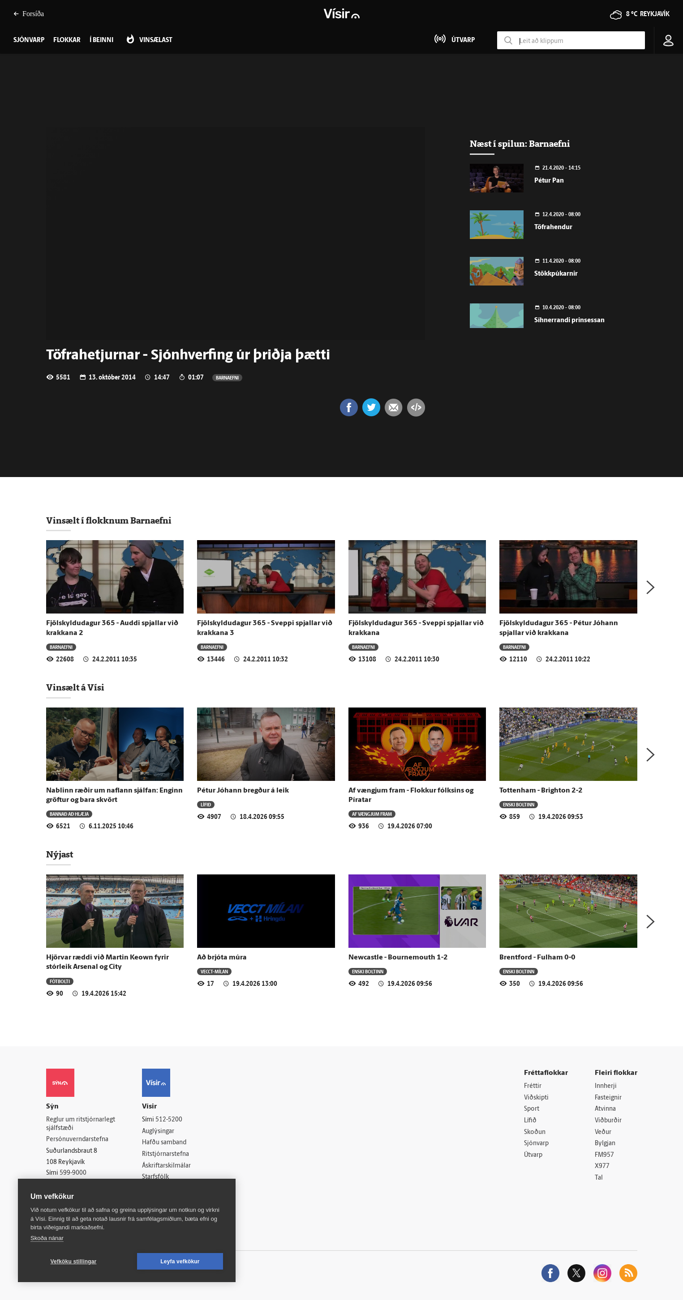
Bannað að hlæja (69, 814)
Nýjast (59, 854)
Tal (599, 1178)
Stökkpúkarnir (556, 274)
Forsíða (28, 13)
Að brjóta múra (222, 957)
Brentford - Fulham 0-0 (537, 957)
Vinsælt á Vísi (75, 687)
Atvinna (605, 1109)
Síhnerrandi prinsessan (569, 320)
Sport (531, 1109)
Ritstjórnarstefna (165, 1154)
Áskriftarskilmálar (166, 1166)
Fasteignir (608, 1098)
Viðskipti (536, 1098)
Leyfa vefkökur (180, 1261)
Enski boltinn (518, 804)
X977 (602, 1166)
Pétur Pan (549, 181)
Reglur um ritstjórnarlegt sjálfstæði (80, 1124)
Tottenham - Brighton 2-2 (541, 790)
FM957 (604, 1155)
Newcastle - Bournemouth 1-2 (398, 957)
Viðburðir (608, 1120)
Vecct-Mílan (214, 971)
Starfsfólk (155, 1177)
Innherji (606, 1086)
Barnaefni (227, 377)
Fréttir (532, 1086)
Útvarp (533, 1155)
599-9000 (73, 1173)
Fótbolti (60, 981)
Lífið (206, 804)
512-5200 (168, 1120)
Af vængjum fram (372, 814)
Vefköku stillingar (74, 1261)
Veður (603, 1132)
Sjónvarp (536, 1143)
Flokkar (67, 40)
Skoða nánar (47, 1238)
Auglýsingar (158, 1131)
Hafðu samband (164, 1142)
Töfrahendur (553, 227)
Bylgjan (605, 1143)
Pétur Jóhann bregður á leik (243, 790)
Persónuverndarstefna (77, 1139)
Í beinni (101, 40)
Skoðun (535, 1132)
